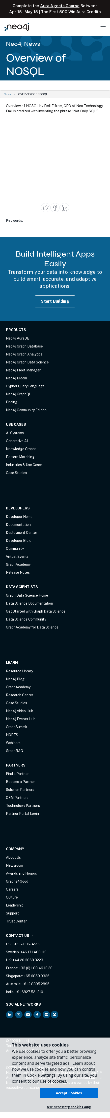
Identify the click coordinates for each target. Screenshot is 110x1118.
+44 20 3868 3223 (27, 960)
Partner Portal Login (22, 814)
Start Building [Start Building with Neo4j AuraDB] (55, 301)
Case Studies (16, 473)
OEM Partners (17, 798)
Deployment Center (21, 533)
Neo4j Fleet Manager (23, 370)
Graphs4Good (17, 881)
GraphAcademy (18, 564)
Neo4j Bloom (16, 378)
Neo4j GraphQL (18, 394)
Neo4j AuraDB (17, 338)
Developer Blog (18, 541)
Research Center (19, 695)
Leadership (15, 905)
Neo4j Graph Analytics (24, 354)
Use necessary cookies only (69, 1107)
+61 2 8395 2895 (36, 984)
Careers (12, 889)
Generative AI (17, 441)
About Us (13, 857)
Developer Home (19, 517)
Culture (12, 897)
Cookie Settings (41, 1075)
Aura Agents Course (60, 5)
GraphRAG (14, 751)
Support (12, 913)
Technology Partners (23, 806)
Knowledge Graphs (21, 449)
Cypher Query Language (25, 386)
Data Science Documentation (29, 603)
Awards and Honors (21, 873)
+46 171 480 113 (33, 952)
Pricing (11, 402)
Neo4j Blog (15, 679)
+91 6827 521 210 (29, 992)
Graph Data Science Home (27, 595)
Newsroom (14, 865)
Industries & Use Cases (24, 465)
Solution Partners (20, 790)
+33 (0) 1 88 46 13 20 (36, 968)
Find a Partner (17, 774)
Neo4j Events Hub (20, 719)
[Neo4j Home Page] (17, 26)
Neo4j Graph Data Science (27, 362)
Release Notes (18, 572)
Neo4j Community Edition (26, 410)
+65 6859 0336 (37, 976)
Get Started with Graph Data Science (35, 611)
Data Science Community (26, 619)
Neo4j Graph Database (24, 346)
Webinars (13, 743)
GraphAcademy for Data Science (32, 627)
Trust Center (16, 921)
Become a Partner (20, 782)
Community (15, 549)
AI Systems (15, 433)
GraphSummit (17, 727)
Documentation (18, 525)
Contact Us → (19, 936)
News (7, 94)
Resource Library (19, 671)
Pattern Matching (20, 457)
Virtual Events (17, 557)
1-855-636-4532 (26, 944)
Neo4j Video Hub (19, 711)
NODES (12, 735)
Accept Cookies (69, 1093)
